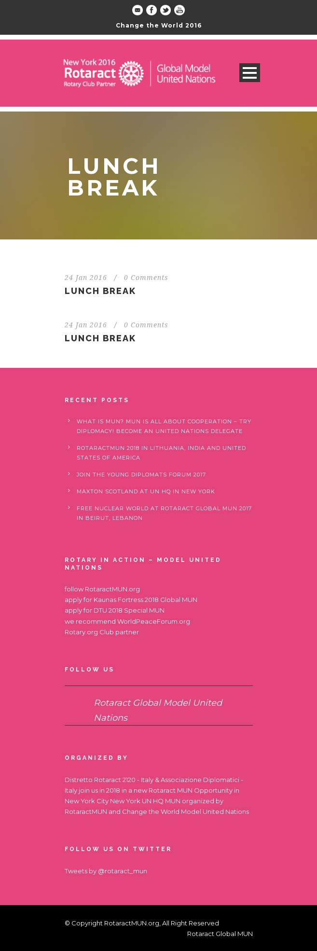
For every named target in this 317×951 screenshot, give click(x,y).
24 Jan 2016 (86, 277)
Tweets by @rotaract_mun (106, 871)
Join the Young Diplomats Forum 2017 (141, 474)
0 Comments (146, 277)
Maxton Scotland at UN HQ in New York (146, 491)
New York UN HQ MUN (145, 801)
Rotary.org (81, 632)
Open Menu (249, 72)
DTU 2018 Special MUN (129, 610)
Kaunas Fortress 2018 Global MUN (145, 599)
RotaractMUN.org (112, 589)
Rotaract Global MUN (220, 933)
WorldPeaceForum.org (153, 621)
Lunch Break (100, 291)
